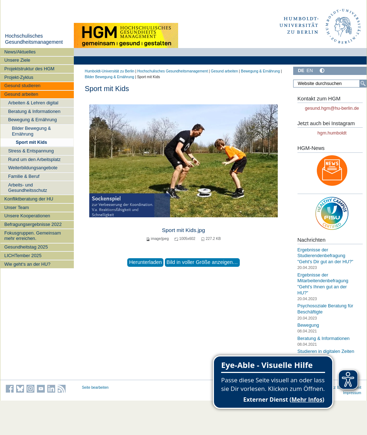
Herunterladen (145, 262)
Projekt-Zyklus (18, 77)
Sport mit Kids (31, 142)
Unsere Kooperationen (27, 215)
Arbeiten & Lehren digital (33, 102)
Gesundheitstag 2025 (26, 247)
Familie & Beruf (23, 176)
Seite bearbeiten (95, 387)
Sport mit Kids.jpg (183, 230)
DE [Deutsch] (301, 70)
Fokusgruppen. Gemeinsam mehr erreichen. (32, 235)
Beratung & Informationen (34, 111)
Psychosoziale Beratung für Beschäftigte (325, 309)
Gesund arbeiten (21, 94)
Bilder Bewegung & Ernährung (31, 131)
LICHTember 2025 (23, 255)
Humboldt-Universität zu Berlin (109, 71)
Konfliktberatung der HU (28, 199)
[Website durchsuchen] (329, 84)
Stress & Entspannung (31, 150)
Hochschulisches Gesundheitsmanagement (34, 39)
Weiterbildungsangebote (33, 167)
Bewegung (308, 325)
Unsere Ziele (17, 60)
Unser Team (16, 207)
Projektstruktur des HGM (29, 68)
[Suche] (363, 84)
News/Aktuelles (19, 52)
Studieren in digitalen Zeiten (325, 351)
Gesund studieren (22, 85)
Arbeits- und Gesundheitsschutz (27, 187)
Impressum (352, 393)
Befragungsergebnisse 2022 (33, 224)
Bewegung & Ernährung (32, 119)
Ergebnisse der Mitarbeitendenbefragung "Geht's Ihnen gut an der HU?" (322, 283)
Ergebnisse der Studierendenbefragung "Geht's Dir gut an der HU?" (325, 255)
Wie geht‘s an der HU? (27, 264)
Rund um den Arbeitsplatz (34, 159)
